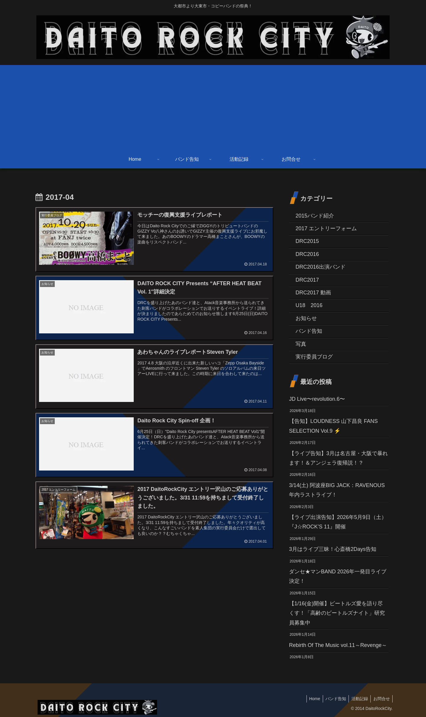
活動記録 (358, 698)
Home (311, 698)
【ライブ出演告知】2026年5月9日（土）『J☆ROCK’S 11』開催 (338, 522)
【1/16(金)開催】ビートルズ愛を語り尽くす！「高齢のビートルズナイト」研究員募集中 (337, 613)
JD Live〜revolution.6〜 (317, 399)
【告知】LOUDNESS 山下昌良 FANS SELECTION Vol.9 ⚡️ (333, 426)
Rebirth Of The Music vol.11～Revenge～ (338, 645)
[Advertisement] (213, 106)
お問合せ (381, 698)
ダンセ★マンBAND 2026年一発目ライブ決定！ (337, 576)
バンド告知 (333, 698)
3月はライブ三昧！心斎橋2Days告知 (332, 549)
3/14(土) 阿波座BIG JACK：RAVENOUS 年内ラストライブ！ (337, 490)
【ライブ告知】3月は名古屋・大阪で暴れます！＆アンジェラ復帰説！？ (338, 458)
